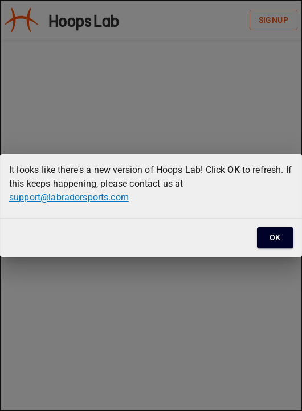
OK (275, 237)
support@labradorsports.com (69, 197)
